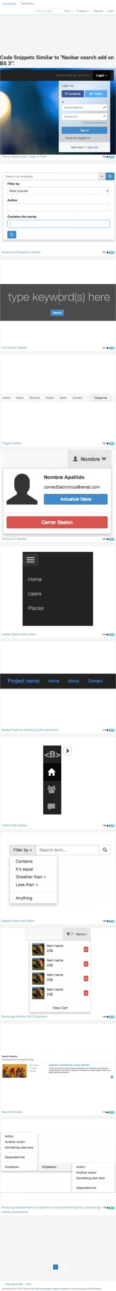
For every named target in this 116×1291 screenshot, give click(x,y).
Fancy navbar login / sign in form (24, 156)
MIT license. (96, 1289)
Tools (68, 11)
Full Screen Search (14, 347)
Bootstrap (27, 2)
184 (105, 1016)
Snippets (83, 11)
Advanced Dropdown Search (21, 252)
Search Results (12, 1112)
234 (105, 634)
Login (110, 11)
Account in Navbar (14, 539)
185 (105, 921)
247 (105, 443)
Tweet (28, 1284)
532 (105, 156)
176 (105, 1207)
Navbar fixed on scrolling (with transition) (30, 730)
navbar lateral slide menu (19, 634)
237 (105, 539)
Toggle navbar (11, 443)
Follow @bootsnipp (14, 1284)
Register (98, 11)
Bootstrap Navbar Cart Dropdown (25, 1016)
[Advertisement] (58, 28)
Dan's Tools (29, 1289)
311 (105, 348)
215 (105, 730)
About (56, 1289)
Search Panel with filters (18, 921)
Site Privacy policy (43, 1289)
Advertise (64, 1289)
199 (105, 825)
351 (105, 252)
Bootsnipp (9, 3)
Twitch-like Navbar (14, 825)
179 (105, 1112)
